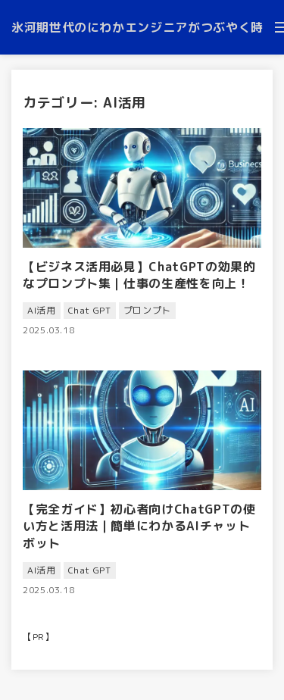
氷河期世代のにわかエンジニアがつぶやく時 (137, 27)
